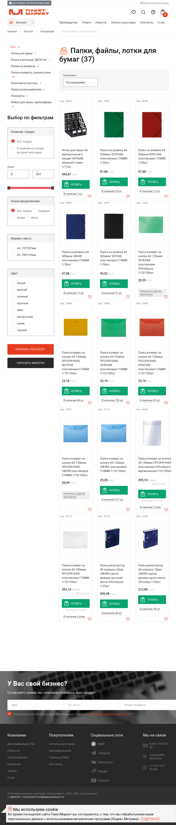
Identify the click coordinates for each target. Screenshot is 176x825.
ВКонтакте (105, 762)
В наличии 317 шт (112, 499)
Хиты (34, 217)
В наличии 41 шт (112, 293)
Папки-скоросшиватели (28, 89)
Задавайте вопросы (157, 756)
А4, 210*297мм (26, 248)
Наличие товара (22, 132)
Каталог (21, 22)
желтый (22, 290)
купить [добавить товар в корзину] (76, 184)
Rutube (102, 771)
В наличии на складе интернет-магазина (30, 150)
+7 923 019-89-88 (158, 767)
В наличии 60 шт (112, 613)
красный (22, 303)
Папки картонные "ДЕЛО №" (30, 60)
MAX (101, 744)
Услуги (86, 22)
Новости (101, 22)
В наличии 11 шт (150, 191)
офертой (14, 796)
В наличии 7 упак (150, 507)
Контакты (146, 22)
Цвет (14, 273)
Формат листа (21, 238)
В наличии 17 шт (74, 293)
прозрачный (25, 317)
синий (21, 323)
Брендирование (60, 751)
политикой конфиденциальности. (44, 796)
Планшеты (19, 96)
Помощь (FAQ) (59, 757)
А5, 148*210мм (26, 255)
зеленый (22, 296)
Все (15, 47)
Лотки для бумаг (23, 53)
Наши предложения (25, 201)
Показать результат (30, 349)
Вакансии (14, 764)
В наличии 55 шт (112, 191)
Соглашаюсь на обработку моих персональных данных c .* (72, 714)
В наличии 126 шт (112, 400)
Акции (21, 217)
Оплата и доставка (123, 22)
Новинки (43, 211)
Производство (68, 22)
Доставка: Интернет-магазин (29, 3)
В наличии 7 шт (73, 193)
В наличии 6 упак (74, 616)
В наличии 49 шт (150, 609)
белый (21, 283)
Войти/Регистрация (154, 3)
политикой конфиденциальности (109, 714)
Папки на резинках (25, 66)
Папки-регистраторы (26, 83)
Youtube (103, 780)
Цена (10, 166)
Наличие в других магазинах (150, 292)
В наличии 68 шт (74, 400)
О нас (161, 22)
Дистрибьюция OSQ (21, 744)
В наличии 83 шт (150, 400)
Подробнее (150, 819)
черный (22, 330)
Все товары (24, 141)
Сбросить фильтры (31, 363)
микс (20, 310)
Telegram (104, 753)
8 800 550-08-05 (159, 745)
